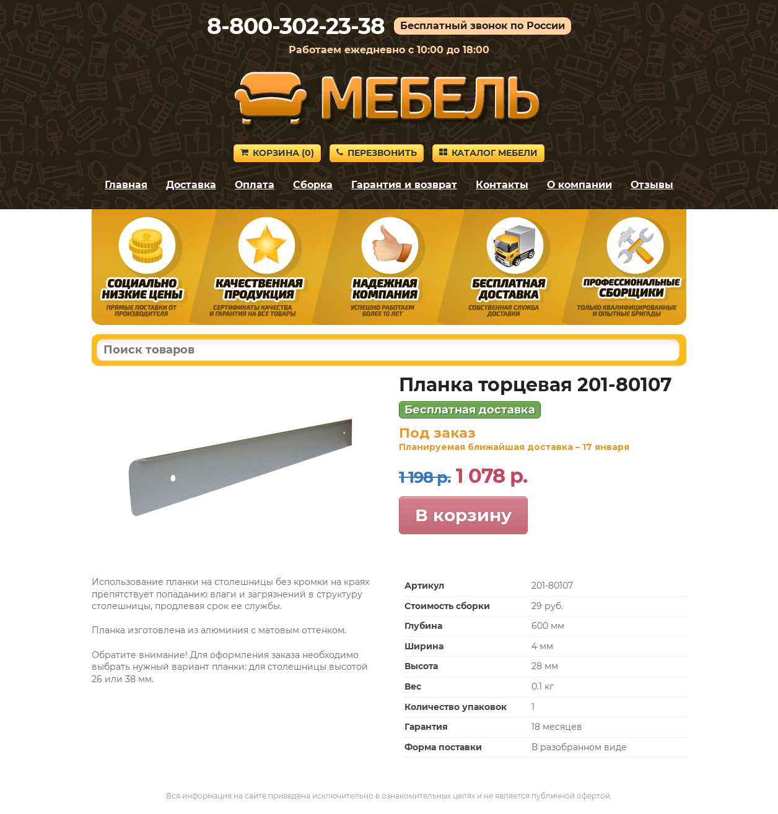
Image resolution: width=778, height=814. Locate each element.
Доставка (191, 185)
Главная (126, 185)
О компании (579, 185)
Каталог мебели (488, 152)
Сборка (313, 185)
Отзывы (652, 185)
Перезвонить (376, 152)
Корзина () (277, 152)
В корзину (463, 515)
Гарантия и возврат (404, 185)
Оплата (254, 185)
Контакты (502, 185)
